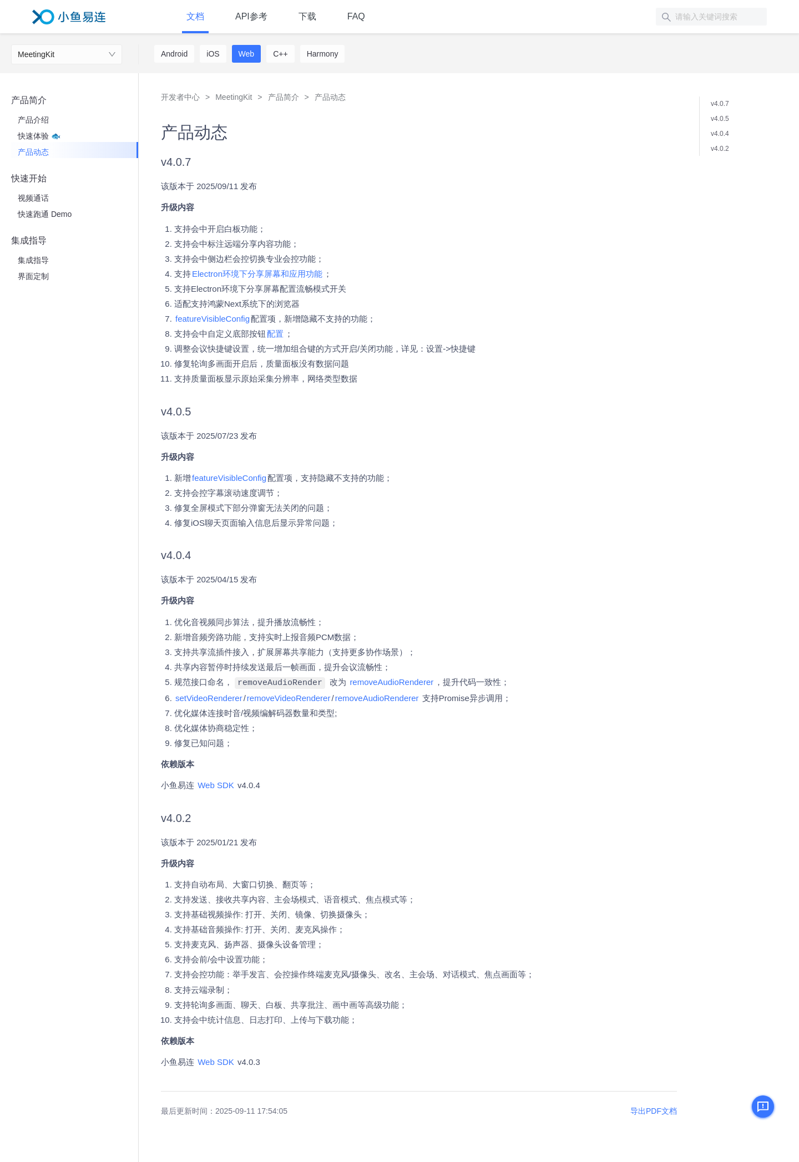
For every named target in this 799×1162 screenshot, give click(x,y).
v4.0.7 (720, 104)
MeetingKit (36, 54)
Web (247, 53)
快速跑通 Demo (45, 214)
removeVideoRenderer (289, 697)
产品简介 (29, 100)
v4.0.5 (720, 119)
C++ (280, 53)
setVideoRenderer (208, 697)
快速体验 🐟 (39, 135)
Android (174, 53)
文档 (195, 16)
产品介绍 (33, 119)
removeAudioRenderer (391, 682)
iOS (212, 53)
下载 (307, 16)
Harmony (322, 53)
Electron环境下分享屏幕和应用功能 (257, 273)
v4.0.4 (720, 134)
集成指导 (29, 240)
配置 (275, 333)
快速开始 (29, 178)
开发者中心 (180, 97)
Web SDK (216, 784)
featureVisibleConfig (212, 318)
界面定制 (33, 276)
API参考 (251, 16)
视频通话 (33, 198)
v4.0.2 (720, 149)
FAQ (356, 16)
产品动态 (33, 152)
